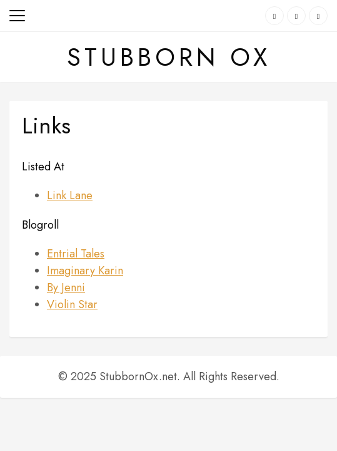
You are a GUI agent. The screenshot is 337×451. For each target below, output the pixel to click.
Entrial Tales (75, 254)
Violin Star (72, 304)
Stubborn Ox (169, 57)
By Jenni (66, 287)
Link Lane (70, 195)
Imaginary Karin (85, 270)
